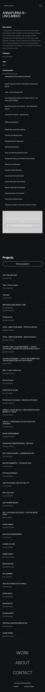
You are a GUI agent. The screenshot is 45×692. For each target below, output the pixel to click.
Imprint (16, 686)
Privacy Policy (29, 686)
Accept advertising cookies (22, 225)
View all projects (22, 264)
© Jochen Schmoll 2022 (22, 683)
